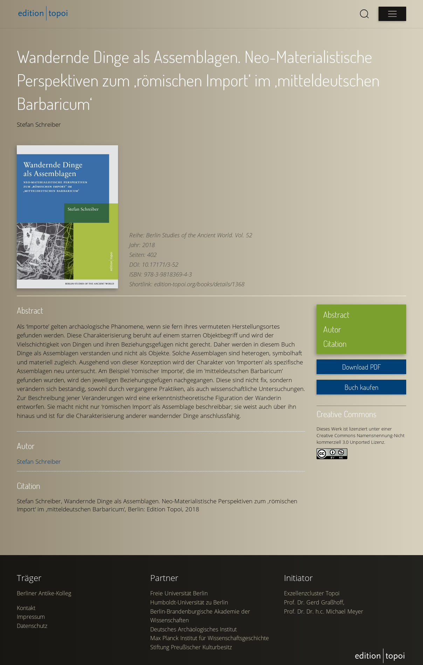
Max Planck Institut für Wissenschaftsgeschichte (209, 636)
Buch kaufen (362, 381)
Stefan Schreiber (39, 456)
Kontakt (26, 606)
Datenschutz (32, 624)
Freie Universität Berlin (179, 591)
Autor (332, 323)
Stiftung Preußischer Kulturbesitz (191, 645)
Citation (335, 337)
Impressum (31, 614)
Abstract (336, 308)
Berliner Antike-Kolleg (44, 591)
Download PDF (361, 361)
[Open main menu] (392, 14)
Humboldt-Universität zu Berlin (189, 600)
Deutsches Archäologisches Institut (193, 627)
